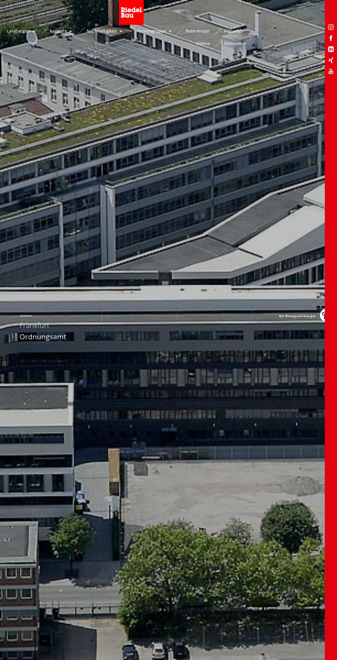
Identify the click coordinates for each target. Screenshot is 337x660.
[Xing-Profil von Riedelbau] (331, 61)
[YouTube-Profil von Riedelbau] (331, 72)
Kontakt (304, 31)
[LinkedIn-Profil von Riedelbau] (331, 50)
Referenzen (204, 31)
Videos (272, 31)
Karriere (68, 31)
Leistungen (28, 31)
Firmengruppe (160, 31)
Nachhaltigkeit (111, 31)
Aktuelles (240, 31)
